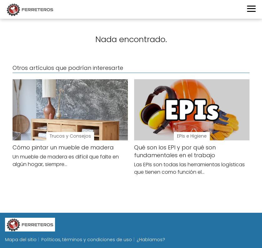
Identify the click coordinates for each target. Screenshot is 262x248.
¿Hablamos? (151, 239)
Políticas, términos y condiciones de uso (86, 239)
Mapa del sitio (21, 239)
